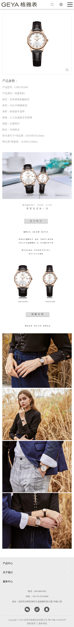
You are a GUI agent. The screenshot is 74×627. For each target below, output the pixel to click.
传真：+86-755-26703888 (37, 596)
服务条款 (43, 623)
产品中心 (8, 563)
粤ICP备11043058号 (57, 620)
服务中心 (8, 581)
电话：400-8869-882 (37, 591)
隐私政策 (31, 623)
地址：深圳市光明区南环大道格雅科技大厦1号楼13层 (37, 601)
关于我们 (8, 572)
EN (61, 4)
